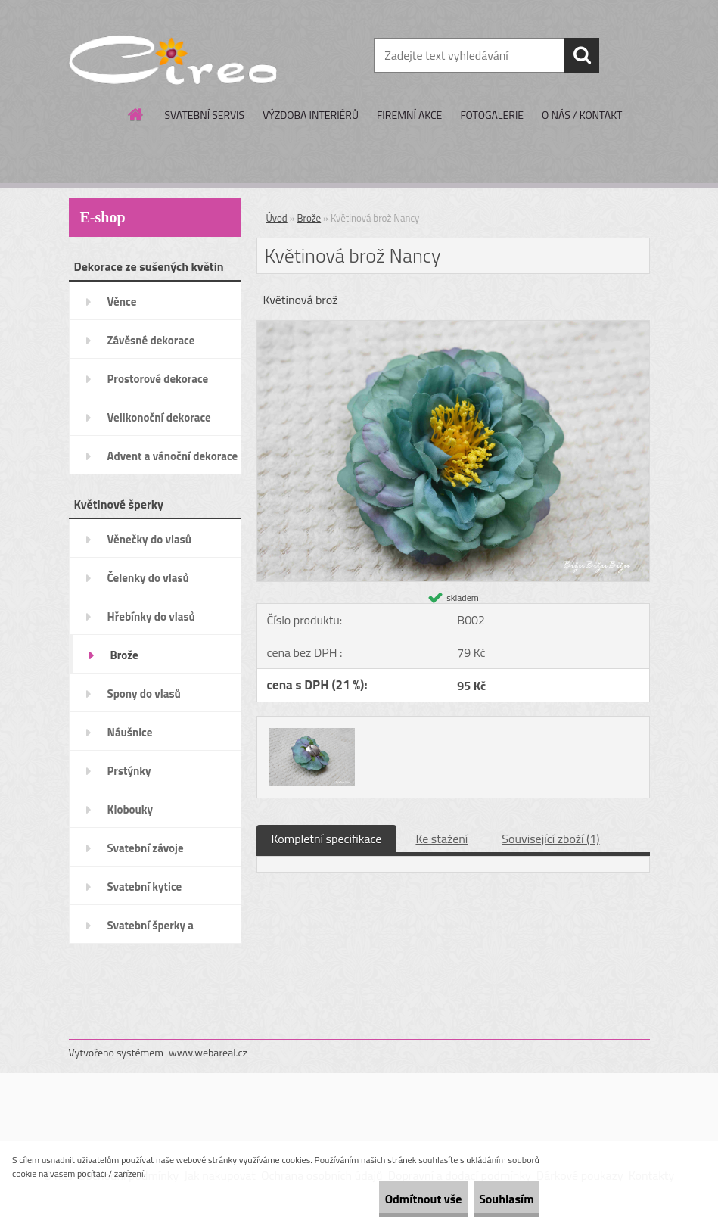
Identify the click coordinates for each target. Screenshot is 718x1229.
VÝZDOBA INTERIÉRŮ (311, 115)
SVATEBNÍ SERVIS (205, 115)
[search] (581, 55)
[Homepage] (136, 114)
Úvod (277, 218)
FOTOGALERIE (492, 115)
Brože (309, 218)
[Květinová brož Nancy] (453, 327)
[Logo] (173, 56)
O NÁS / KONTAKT (582, 115)
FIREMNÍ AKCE (409, 115)
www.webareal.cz (208, 1052)
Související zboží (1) (550, 838)
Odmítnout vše (383, 1199)
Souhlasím (493, 1199)
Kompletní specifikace (327, 838)
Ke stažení (441, 838)
